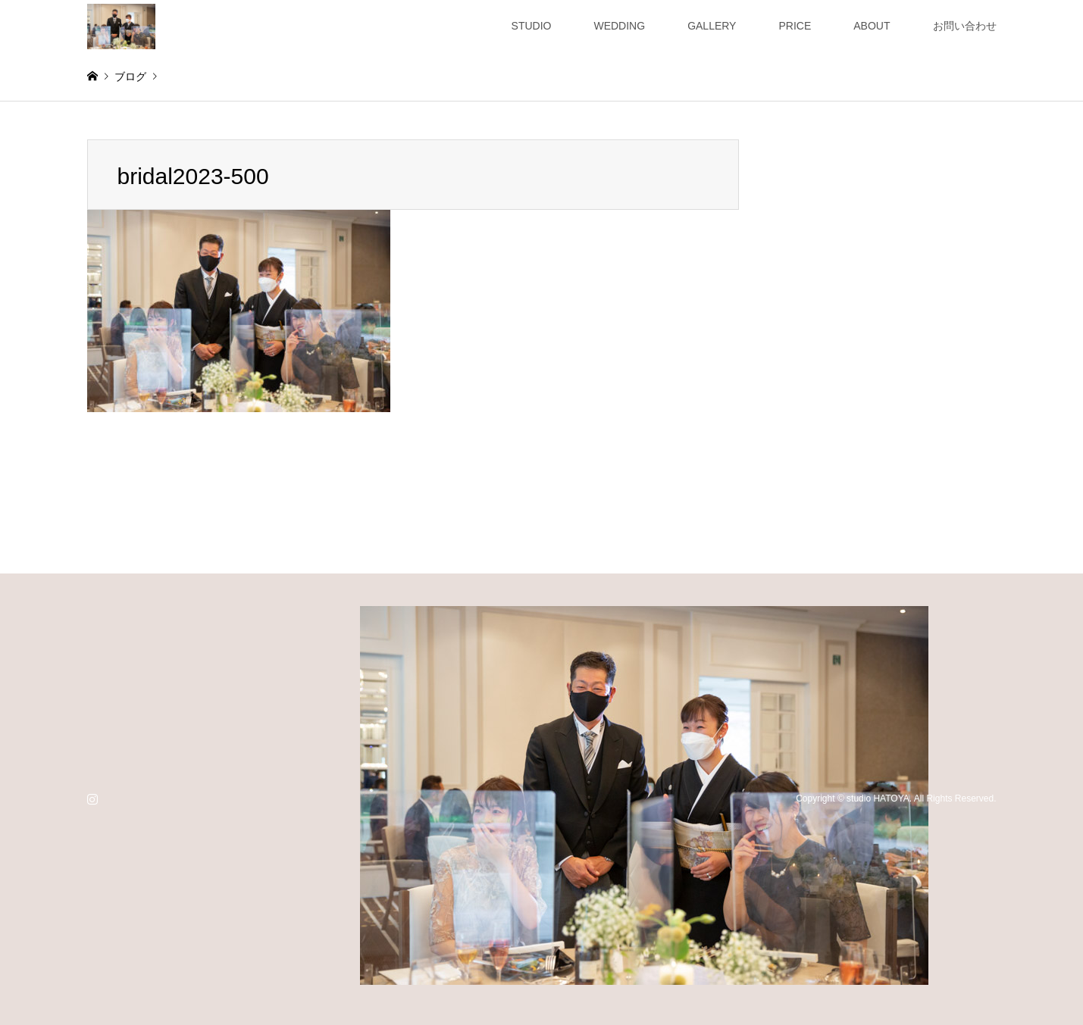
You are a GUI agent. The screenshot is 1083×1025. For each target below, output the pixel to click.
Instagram (92, 798)
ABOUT (871, 26)
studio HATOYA (878, 798)
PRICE (794, 26)
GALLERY (711, 26)
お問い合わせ (965, 26)
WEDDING (619, 26)
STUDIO (532, 26)
